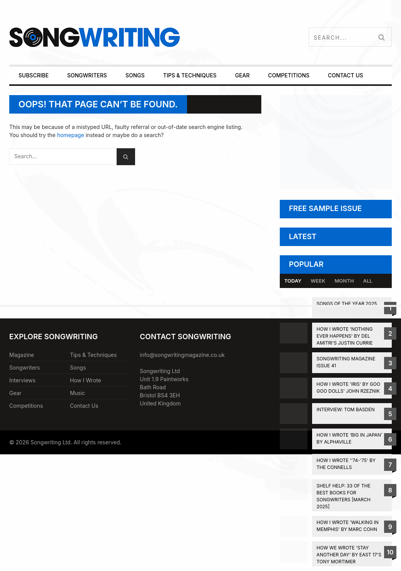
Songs (78, 367)
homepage (70, 135)
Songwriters (24, 367)
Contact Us (84, 405)
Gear (15, 393)
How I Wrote (85, 380)
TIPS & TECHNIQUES (190, 75)
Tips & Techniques (93, 355)
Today (293, 281)
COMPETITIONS (288, 75)
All (367, 281)
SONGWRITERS (87, 75)
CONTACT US (345, 75)
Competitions (26, 405)
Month (344, 281)
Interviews (22, 380)
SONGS (135, 75)
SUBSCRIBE (33, 75)
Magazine (21, 355)
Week (318, 281)
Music (77, 393)
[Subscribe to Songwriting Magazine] (336, 186)
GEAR (242, 75)
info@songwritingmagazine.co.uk (182, 355)
